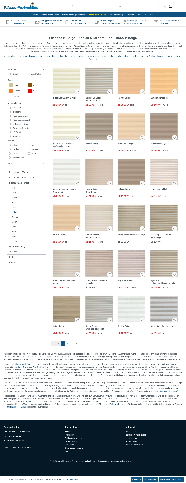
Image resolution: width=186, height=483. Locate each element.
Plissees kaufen (132, 432)
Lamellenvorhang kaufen (136, 435)
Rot (13, 188)
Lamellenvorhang (17, 246)
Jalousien (13, 252)
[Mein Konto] (164, 6)
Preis (26, 163)
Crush (34, 145)
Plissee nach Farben (19, 183)
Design (16, 149)
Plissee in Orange (71, 56)
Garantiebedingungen (74, 448)
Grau (14, 236)
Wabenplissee (18, 157)
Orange (15, 207)
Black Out (17, 108)
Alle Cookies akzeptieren (171, 479)
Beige (14, 212)
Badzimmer (11, 407)
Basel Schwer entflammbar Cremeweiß (65, 190)
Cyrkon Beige (124, 326)
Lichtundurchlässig (20, 124)
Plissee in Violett (116, 56)
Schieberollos (115, 404)
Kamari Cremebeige (159, 98)
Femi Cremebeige (125, 143)
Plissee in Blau (57, 56)
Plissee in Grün (29, 56)
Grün (14, 193)
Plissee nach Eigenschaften (22, 177)
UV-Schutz (17, 132)
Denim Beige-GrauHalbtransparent (95, 327)
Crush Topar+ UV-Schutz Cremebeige (96, 281)
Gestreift (16, 153)
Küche (23, 407)
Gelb (14, 227)
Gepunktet (36, 149)
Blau (13, 202)
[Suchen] (120, 6)
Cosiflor (16, 74)
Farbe (26, 80)
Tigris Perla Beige (125, 280)
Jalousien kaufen (133, 438)
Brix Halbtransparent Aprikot (65, 98)
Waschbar (17, 136)
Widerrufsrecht (71, 441)
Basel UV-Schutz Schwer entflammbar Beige (64, 144)
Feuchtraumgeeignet (21, 120)
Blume (15, 145)
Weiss (16, 96)
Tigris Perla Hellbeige (160, 189)
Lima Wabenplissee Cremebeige (94, 190)
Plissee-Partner (35, 74)
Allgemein (131, 427)
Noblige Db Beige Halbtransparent (93, 99)
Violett (14, 222)
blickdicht (17, 112)
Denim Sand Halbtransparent (163, 326)
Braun (14, 198)
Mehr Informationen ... (72, 479)
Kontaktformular (24, 447)
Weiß (14, 232)
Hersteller (26, 69)
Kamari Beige (124, 98)
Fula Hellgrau (124, 189)
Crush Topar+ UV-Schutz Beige (131, 235)
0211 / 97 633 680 (12, 436)
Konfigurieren (150, 479)
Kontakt (68, 432)
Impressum (69, 435)
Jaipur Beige (58, 326)
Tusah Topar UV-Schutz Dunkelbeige (161, 236)
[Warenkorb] (175, 6)
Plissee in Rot (17, 56)
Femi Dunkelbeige (158, 143)
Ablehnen (136, 479)
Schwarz (15, 217)
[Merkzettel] (158, 6)
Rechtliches (71, 427)
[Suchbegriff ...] (93, 6)
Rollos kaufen (131, 441)
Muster (26, 141)
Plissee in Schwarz (101, 56)
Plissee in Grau (157, 56)
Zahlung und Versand (74, 438)
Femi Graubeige (93, 143)
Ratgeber (13, 262)
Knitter (34, 153)
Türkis (14, 241)
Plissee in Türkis (171, 56)
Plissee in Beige (85, 56)
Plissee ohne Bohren (134, 445)
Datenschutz (70, 445)
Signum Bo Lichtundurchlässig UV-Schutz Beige (164, 281)
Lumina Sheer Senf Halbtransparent (94, 236)
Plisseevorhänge (41, 357)
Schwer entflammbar (21, 128)
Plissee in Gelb (130, 56)
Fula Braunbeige (60, 235)
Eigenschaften (14, 103)
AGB (67, 451)
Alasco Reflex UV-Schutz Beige (64, 281)
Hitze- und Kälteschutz (168, 391)
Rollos (12, 257)
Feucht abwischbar (20, 116)
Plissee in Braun (43, 56)
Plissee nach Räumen (19, 172)
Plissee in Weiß (143, 56)
